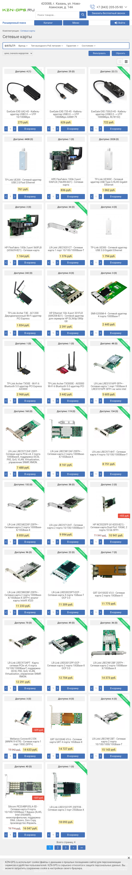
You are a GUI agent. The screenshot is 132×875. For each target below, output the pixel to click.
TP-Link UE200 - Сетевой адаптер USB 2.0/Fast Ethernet (23, 181)
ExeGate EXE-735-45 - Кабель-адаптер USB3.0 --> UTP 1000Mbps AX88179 (66, 114)
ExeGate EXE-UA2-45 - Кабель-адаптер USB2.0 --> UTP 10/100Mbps (23, 114)
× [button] (128, 858)
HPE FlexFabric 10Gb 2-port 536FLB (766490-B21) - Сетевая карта (66, 182)
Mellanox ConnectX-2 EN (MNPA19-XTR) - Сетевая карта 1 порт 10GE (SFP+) (23, 741)
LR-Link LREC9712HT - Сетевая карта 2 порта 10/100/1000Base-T (66, 526)
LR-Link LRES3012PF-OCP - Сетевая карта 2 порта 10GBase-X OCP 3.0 (66, 665)
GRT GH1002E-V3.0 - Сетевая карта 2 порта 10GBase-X (109, 594)
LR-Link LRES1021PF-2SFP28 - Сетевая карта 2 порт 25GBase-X (66, 808)
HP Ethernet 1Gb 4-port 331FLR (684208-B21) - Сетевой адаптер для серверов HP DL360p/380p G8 (66, 317)
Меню (76, 22)
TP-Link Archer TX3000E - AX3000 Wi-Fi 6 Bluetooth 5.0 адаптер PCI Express (66, 386)
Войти (120, 22)
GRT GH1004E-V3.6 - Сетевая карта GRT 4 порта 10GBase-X (66, 740)
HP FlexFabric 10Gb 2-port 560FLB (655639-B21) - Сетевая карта (23, 249)
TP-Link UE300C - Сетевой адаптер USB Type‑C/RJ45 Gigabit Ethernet (108, 182)
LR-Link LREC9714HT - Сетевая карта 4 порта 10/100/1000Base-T (109, 453)
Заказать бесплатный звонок (108, 13)
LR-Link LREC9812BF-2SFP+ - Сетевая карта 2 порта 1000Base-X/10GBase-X (108, 665)
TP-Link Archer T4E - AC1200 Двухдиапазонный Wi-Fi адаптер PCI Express (23, 316)
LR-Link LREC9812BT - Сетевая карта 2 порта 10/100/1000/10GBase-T (109, 741)
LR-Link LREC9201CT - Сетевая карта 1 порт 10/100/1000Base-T (66, 249)
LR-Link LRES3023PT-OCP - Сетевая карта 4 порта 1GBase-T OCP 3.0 (66, 595)
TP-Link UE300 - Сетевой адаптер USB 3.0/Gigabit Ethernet (109, 249)
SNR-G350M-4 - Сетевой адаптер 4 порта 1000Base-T (109, 315)
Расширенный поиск (14, 22)
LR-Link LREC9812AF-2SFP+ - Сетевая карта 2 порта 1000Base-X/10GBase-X (66, 454)
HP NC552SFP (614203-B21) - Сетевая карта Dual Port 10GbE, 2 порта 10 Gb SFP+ (109, 527)
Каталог (48, 22)
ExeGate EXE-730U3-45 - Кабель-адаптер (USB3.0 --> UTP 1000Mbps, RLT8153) (108, 114)
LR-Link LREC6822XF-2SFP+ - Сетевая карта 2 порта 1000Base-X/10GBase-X (23, 527)
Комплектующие (11, 31)
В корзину (30, 128)
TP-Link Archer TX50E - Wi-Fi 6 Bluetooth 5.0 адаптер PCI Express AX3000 (23, 386)
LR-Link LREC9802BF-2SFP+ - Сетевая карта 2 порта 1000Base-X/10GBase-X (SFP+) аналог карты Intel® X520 (23, 596)
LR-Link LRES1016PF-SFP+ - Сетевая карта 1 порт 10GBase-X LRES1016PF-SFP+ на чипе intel (109, 386)
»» (82, 847)
